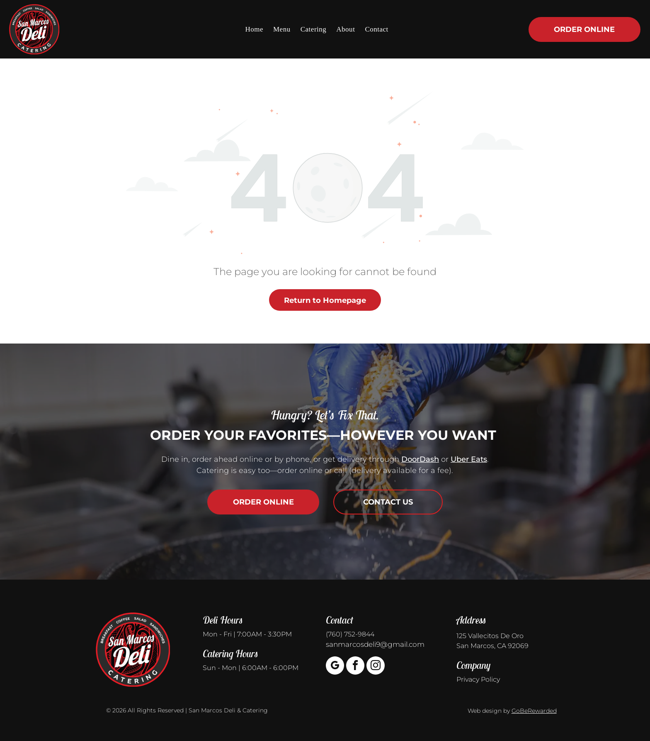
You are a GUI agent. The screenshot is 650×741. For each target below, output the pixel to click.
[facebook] (355, 666)
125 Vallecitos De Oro (490, 636)
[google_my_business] (335, 666)
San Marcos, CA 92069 (492, 646)
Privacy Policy (478, 679)
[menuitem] (254, 29)
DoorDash (420, 459)
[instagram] (375, 666)
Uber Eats (469, 459)
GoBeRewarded (534, 710)
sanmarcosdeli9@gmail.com (375, 644)
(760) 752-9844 (350, 634)
